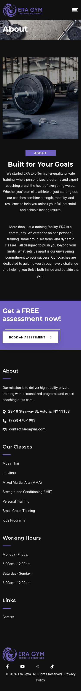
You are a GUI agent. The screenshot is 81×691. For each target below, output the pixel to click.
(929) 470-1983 (22, 420)
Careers (8, 617)
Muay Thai (11, 463)
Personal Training (16, 501)
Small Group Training (19, 511)
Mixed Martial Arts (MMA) (22, 482)
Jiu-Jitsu (9, 473)
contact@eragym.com (27, 429)
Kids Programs (14, 520)
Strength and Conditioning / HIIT (27, 492)
